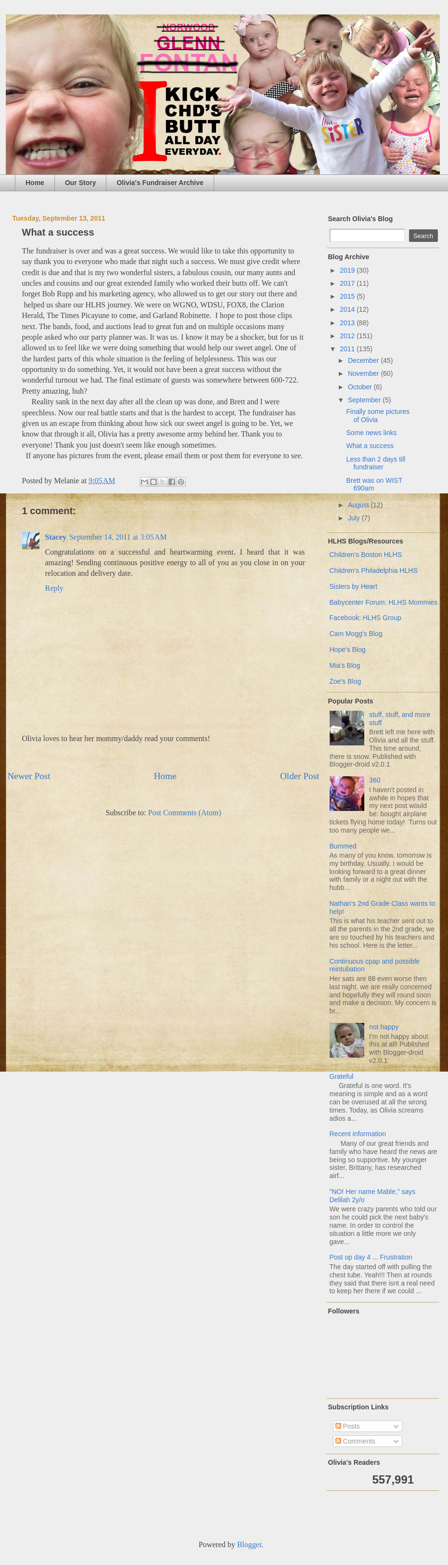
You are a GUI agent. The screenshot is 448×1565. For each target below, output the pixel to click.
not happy (384, 1027)
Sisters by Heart (354, 586)
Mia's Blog (345, 665)
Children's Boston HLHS (366, 554)
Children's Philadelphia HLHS (374, 570)
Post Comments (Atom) (184, 813)
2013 (348, 323)
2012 (348, 336)
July (355, 518)
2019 (348, 270)
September (365, 400)
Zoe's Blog (345, 681)
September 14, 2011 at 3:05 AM (118, 537)
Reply (54, 588)
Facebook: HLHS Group (365, 618)
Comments (355, 1441)
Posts (347, 1426)
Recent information (358, 1134)
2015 (348, 296)
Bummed (343, 846)
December (364, 360)
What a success (370, 446)
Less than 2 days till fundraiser (375, 463)
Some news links (371, 433)
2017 (348, 283)
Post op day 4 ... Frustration (371, 1257)
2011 (348, 349)
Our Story (80, 182)
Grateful (342, 1076)
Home (35, 182)
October (361, 387)
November (364, 373)
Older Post (300, 776)
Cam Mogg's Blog (356, 633)
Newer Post (29, 776)
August (359, 505)
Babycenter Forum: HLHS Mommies (384, 602)
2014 (348, 309)
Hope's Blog (348, 649)
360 (374, 780)
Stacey (55, 537)
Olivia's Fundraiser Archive (159, 182)
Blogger (249, 1544)
